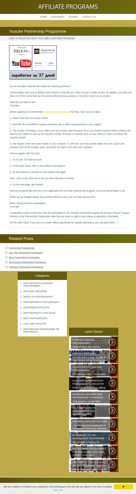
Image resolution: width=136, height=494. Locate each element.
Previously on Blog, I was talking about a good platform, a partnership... (90, 384)
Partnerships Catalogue (39, 313)
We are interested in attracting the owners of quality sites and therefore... (90, 466)
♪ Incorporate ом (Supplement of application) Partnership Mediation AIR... (90, 425)
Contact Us (89, 17)
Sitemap (73, 17)
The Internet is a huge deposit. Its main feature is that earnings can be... (90, 357)
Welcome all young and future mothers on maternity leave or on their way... (90, 411)
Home (43, 17)
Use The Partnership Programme (25, 252)
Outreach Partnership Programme (26, 267)
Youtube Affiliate (34, 323)
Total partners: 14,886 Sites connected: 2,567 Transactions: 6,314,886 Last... (90, 398)
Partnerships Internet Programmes (38, 284)
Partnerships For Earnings (41, 302)
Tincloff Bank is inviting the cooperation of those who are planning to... (90, 439)
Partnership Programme (56, 112)
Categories (57, 17)
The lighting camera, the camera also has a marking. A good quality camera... (90, 371)
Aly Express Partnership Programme (27, 262)
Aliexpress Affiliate (36, 307)
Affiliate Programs (68, 7)
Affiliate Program (35, 291)
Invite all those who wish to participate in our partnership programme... (90, 343)
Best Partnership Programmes (24, 257)
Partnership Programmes (21, 248)
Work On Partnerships (38, 296)
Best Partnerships (35, 318)
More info (58, 490)
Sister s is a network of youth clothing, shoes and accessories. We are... (90, 452)
